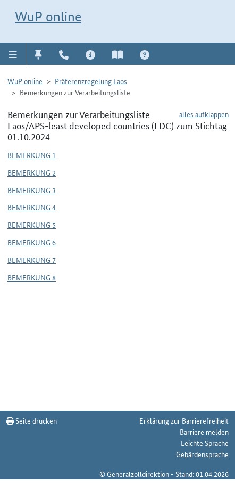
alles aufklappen (204, 114)
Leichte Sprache (205, 442)
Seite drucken (31, 420)
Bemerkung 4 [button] (31, 207)
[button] (13, 54)
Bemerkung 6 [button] (31, 242)
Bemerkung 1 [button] (31, 155)
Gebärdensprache (202, 454)
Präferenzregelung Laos (91, 81)
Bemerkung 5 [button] (31, 224)
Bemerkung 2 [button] (31, 172)
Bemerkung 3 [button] (31, 190)
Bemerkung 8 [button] (31, 277)
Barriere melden (204, 431)
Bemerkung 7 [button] (31, 259)
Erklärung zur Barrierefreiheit (184, 420)
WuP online (48, 16)
